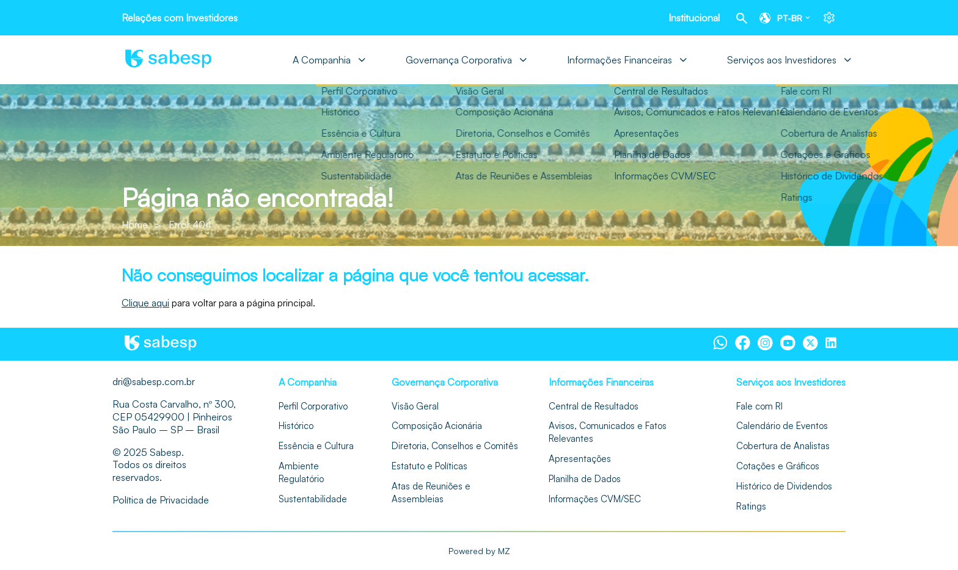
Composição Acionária (437, 425)
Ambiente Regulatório (301, 472)
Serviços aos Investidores (781, 60)
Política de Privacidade (160, 500)
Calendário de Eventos (782, 425)
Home (135, 224)
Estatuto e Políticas (429, 466)
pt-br (789, 18)
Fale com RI (759, 406)
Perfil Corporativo (313, 406)
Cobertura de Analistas (783, 446)
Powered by (479, 551)
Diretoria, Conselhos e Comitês (455, 446)
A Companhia (322, 60)
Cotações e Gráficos (777, 466)
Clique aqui (145, 303)
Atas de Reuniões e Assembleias (431, 492)
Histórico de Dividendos (784, 486)
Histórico (296, 425)
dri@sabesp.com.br (153, 381)
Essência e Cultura (316, 446)
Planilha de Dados (585, 479)
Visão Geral (415, 406)
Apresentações (580, 458)
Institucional (694, 18)
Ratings (751, 506)
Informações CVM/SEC (595, 499)
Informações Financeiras (619, 60)
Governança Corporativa (459, 60)
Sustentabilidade (313, 499)
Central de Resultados (593, 406)
